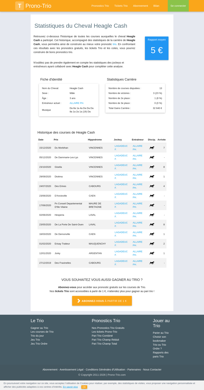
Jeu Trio (35, 339)
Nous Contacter (152, 369)
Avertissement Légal (71, 369)
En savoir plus (70, 386)
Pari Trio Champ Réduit (105, 339)
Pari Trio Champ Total (104, 343)
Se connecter (178, 5)
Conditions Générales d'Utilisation (105, 369)
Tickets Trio (121, 5)
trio (114, 44)
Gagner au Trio (39, 327)
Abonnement (140, 5)
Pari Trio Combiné (102, 335)
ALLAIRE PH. (77, 103)
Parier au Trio (161, 332)
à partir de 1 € (102, 301)
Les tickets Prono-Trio (104, 331)
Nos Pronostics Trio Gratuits (108, 327)
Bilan (156, 5)
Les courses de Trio (42, 331)
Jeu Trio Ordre (39, 343)
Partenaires (134, 369)
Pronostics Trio (100, 5)
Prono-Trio (33, 5)
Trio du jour (37, 335)
